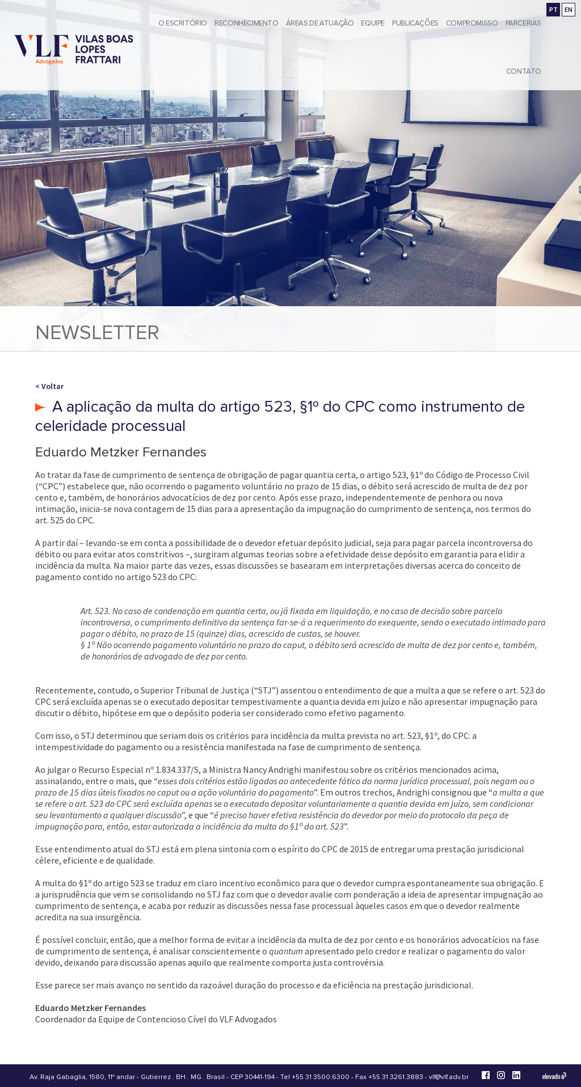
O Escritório (182, 23)
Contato (523, 71)
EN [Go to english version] (568, 9)
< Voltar (49, 386)
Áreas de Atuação (320, 23)
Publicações (415, 23)
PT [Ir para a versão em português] (553, 9)
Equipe (373, 23)
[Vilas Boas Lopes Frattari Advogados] (73, 51)
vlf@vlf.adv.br (449, 1077)
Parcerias (524, 23)
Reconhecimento (246, 23)
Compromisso (472, 23)
